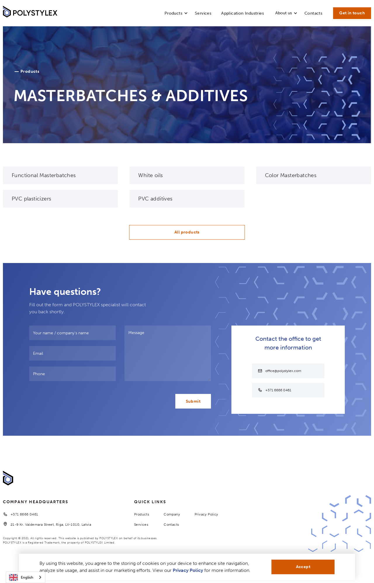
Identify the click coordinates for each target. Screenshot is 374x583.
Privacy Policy (206, 514)
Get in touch (352, 13)
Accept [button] (303, 566)
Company (172, 514)
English (21, 577)
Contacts (313, 13)
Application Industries (242, 13)
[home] (30, 13)
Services (203, 13)
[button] (173, 14)
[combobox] (25, 577)
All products (187, 232)
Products (141, 514)
